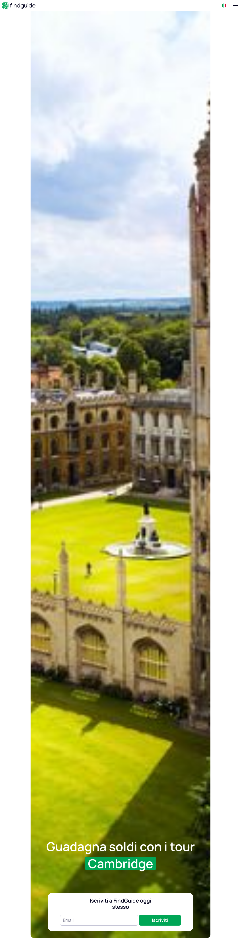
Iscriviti (160, 920)
